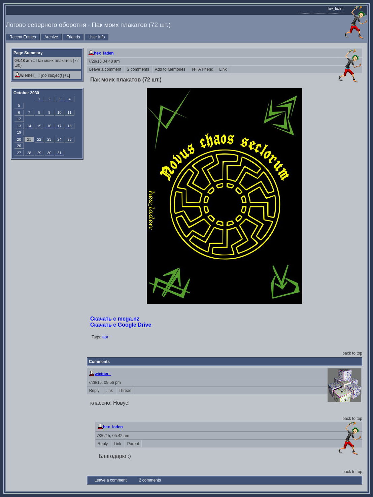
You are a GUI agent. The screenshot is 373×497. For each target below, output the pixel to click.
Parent (133, 443)
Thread (125, 390)
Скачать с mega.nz (114, 319)
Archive (51, 37)
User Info (97, 37)
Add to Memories (171, 69)
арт (105, 337)
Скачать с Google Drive (120, 325)
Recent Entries (22, 37)
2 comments (138, 69)
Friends (73, 37)
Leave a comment (106, 69)
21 (29, 139)
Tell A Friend (203, 69)
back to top (352, 353)
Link (223, 69)
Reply (95, 390)
